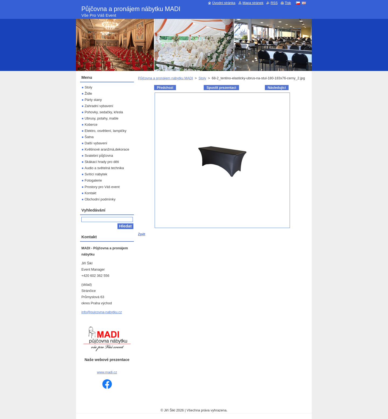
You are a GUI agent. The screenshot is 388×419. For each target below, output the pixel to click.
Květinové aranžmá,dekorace (107, 149)
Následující (277, 88)
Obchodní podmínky (100, 199)
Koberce (91, 124)
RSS (274, 3)
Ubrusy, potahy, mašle (101, 118)
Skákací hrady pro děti (102, 162)
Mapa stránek (253, 3)
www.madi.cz (107, 372)
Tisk (288, 3)
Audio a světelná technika (104, 168)
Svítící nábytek (96, 174)
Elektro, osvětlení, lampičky (105, 131)
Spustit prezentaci (221, 88)
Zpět (141, 234)
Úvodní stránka (223, 3)
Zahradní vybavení (99, 106)
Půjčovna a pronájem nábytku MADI (165, 78)
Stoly (202, 78)
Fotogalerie (93, 180)
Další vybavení (96, 143)
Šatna (89, 137)
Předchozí (165, 88)
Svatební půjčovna (99, 156)
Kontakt (90, 193)
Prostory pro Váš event (102, 187)
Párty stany (93, 100)
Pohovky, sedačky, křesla (104, 112)
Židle (88, 93)
